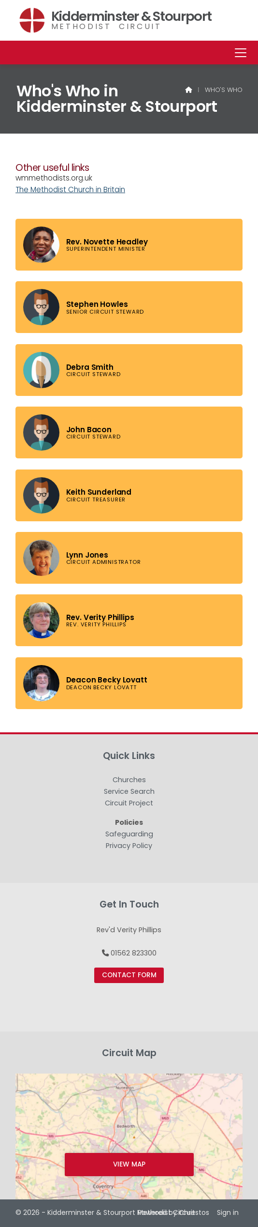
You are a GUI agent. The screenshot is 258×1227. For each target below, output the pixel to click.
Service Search (129, 792)
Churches (129, 780)
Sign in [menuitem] (228, 1212)
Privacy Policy (129, 845)
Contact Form (129, 975)
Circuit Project (129, 803)
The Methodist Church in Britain (70, 189)
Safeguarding (129, 834)
